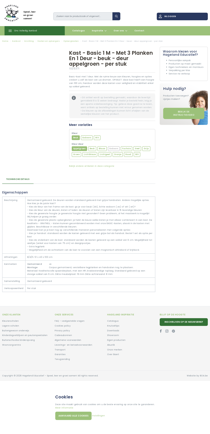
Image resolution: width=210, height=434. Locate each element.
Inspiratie (99, 31)
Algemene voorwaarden (68, 340)
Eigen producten (116, 340)
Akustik (111, 344)
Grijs (146, 148)
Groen (76, 154)
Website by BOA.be (197, 375)
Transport (60, 349)
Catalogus (78, 30)
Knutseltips (113, 325)
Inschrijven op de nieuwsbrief (183, 321)
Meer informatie (64, 407)
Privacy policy (62, 330)
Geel (137, 148)
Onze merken (114, 349)
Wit (97, 137)
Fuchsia (126, 148)
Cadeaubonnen (63, 335)
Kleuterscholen (10, 320)
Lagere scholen (10, 325)
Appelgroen (79, 148)
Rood (128, 154)
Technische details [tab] (18, 179)
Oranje (117, 154)
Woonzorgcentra (11, 344)
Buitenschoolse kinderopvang (18, 340)
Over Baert (113, 354)
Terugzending (62, 359)
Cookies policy (63, 325)
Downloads (113, 330)
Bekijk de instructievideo (183, 113)
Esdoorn (86, 137)
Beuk (75, 137)
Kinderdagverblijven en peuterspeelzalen (24, 335)
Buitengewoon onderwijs (15, 330)
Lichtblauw (90, 154)
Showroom (113, 335)
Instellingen (98, 415)
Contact (139, 30)
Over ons (120, 31)
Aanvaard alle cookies (73, 415)
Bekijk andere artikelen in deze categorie (91, 166)
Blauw (102, 148)
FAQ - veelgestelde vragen (70, 320)
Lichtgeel (105, 154)
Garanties (60, 354)
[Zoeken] (83, 16)
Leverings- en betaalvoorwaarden (73, 344)
